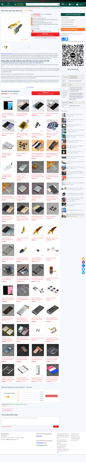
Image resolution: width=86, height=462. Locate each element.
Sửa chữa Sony (46, 7)
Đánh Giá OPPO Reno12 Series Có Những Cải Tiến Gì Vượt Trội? (62, 442)
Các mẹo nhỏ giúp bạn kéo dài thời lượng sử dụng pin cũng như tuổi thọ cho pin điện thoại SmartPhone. (74, 173)
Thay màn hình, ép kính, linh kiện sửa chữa (17, 7)
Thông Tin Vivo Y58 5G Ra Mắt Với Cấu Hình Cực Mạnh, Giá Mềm (63, 451)
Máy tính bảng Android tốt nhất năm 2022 (74, 210)
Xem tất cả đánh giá (7, 410)
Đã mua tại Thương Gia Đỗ (15, 404)
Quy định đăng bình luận (6, 426)
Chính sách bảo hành (75, 440)
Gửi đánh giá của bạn (51, 396)
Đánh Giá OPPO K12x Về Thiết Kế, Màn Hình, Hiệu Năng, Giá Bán (63, 437)
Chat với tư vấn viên (51, 37)
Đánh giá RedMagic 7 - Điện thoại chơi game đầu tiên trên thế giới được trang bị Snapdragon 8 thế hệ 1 (74, 199)
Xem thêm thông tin (30, 87)
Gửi (56, 426)
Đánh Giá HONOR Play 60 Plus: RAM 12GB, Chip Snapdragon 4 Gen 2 (62, 446)
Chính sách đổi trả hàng (75, 436)
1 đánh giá (31, 10)
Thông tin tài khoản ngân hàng (62, 433)
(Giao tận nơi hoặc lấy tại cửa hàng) (45, 34)
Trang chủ (3, 7)
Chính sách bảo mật (75, 435)
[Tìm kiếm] (58, 4)
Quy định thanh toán (75, 433)
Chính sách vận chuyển (75, 438)
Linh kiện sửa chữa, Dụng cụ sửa (34, 7)
